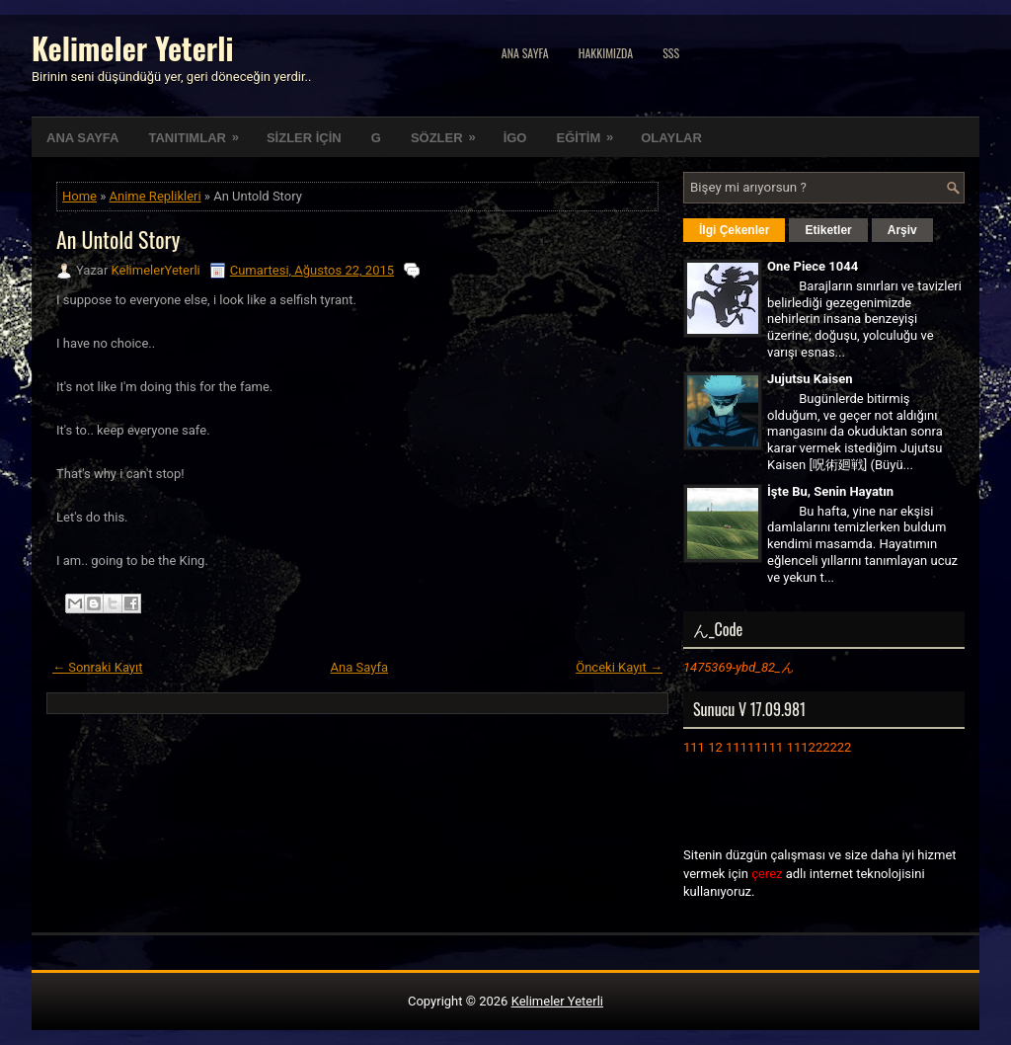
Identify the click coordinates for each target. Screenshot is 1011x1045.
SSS (670, 52)
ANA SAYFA (82, 137)
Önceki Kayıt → (619, 667)
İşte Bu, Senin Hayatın (830, 491)
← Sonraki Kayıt (97, 667)
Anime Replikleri (155, 196)
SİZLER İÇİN (304, 137)
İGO (515, 137)
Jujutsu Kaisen (809, 378)
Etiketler (828, 230)
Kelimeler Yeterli (132, 48)
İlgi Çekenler (734, 230)
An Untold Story (118, 239)
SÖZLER (450, 131)
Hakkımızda (606, 52)
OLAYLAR (671, 137)
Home (79, 196)
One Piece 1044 (812, 266)
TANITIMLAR (199, 131)
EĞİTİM (591, 131)
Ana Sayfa (525, 52)
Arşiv (902, 230)
